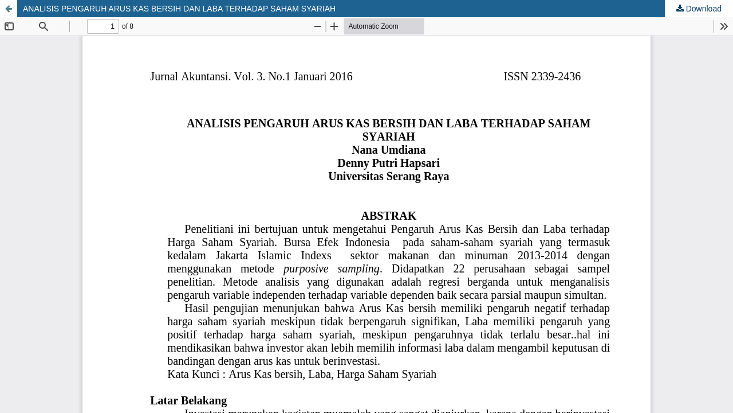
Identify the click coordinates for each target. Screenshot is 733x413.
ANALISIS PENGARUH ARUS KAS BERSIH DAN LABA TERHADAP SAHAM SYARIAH (179, 8)
